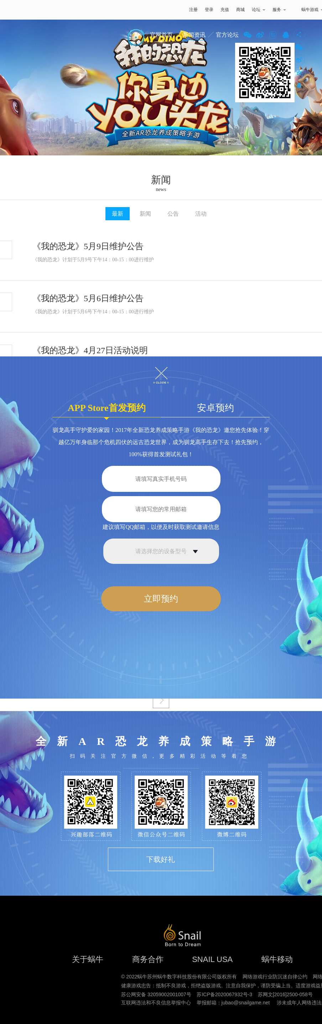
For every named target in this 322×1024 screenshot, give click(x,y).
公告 (173, 214)
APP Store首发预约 (106, 410)
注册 (193, 9)
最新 (117, 214)
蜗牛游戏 (19, 10)
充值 (224, 9)
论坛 (258, 9)
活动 (201, 214)
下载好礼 (160, 859)
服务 (279, 9)
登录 (209, 9)
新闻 (145, 214)
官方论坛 (227, 35)
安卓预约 (215, 408)
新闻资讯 (194, 35)
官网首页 (161, 35)
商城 (240, 9)
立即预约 (161, 598)
